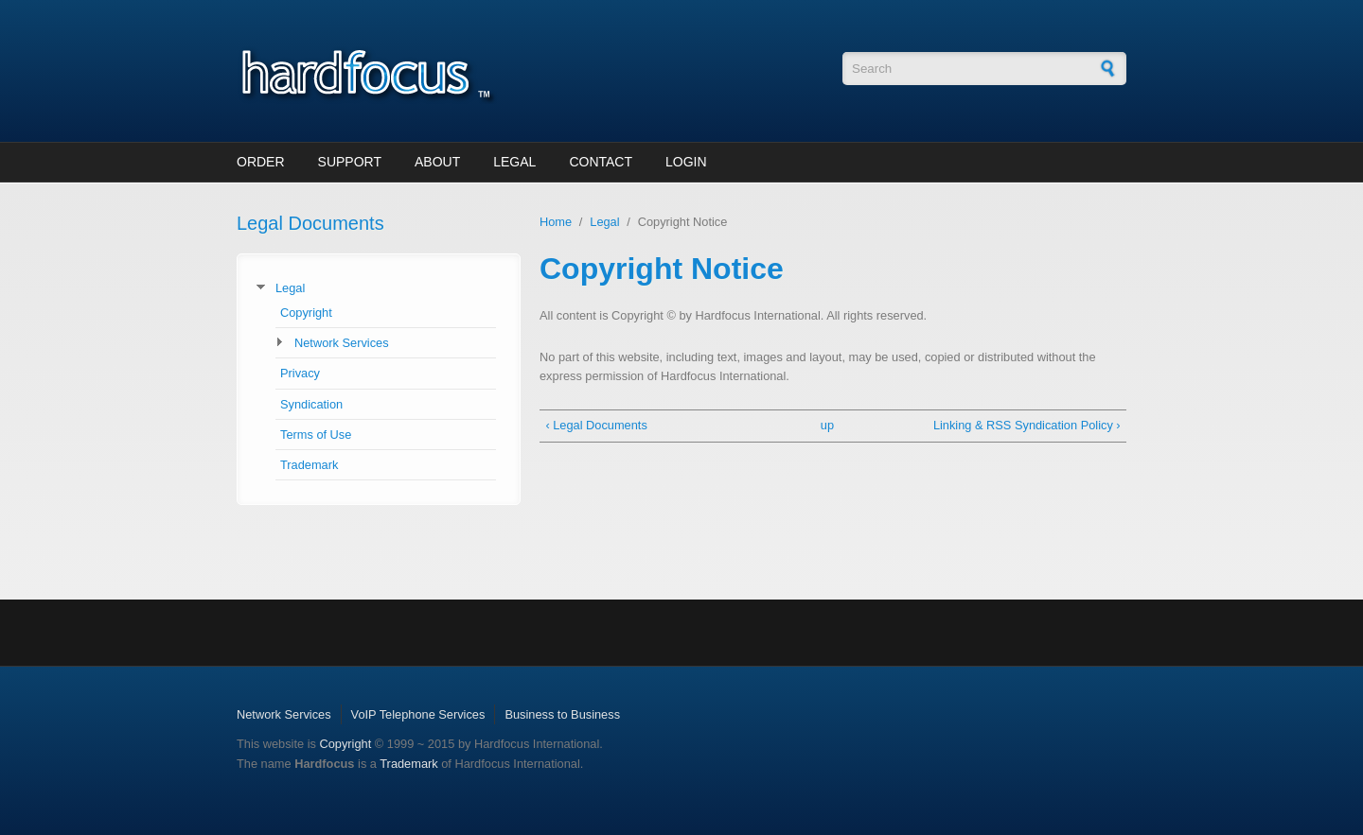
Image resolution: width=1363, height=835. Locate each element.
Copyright (306, 312)
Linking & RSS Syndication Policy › (1027, 425)
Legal (514, 161)
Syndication (311, 404)
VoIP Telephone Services (418, 714)
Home (556, 222)
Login (686, 161)
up (827, 425)
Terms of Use (315, 434)
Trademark (309, 465)
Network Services (341, 343)
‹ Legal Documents (595, 425)
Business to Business (562, 714)
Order (261, 161)
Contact (600, 161)
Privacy (300, 373)
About (437, 161)
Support (349, 161)
